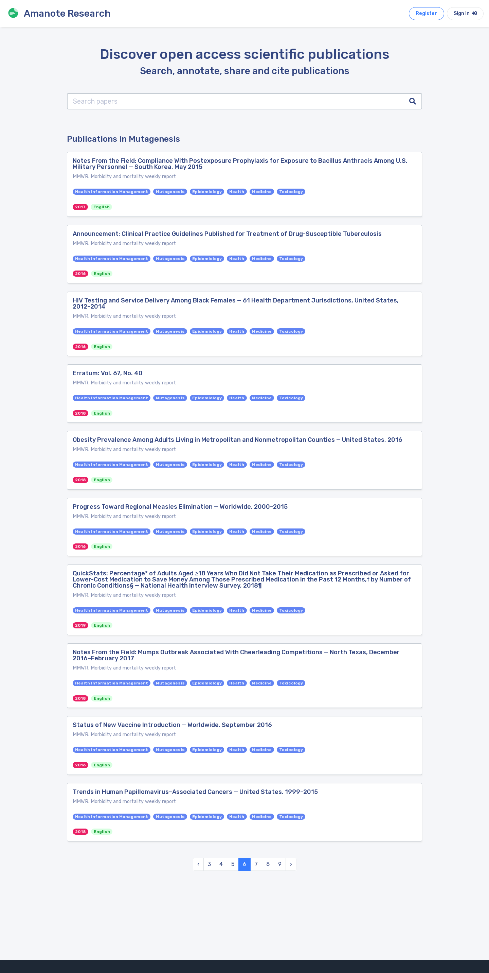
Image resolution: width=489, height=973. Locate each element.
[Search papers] (235, 101)
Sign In (465, 13)
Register (426, 13)
